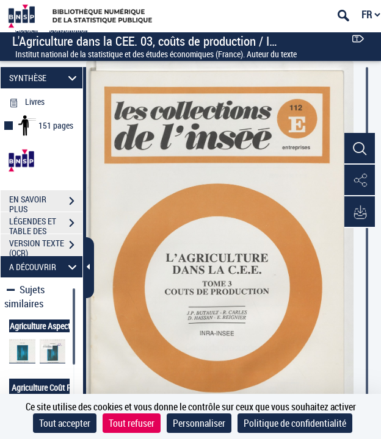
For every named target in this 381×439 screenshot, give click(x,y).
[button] (359, 149)
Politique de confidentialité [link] (295, 423)
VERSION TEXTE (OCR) (45, 246)
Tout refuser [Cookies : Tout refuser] (131, 423)
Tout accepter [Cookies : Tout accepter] (64, 423)
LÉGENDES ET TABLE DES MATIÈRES (45, 224)
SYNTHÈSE (45, 77)
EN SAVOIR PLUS (45, 202)
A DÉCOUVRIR (45, 266)
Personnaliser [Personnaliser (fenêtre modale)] (199, 423)
